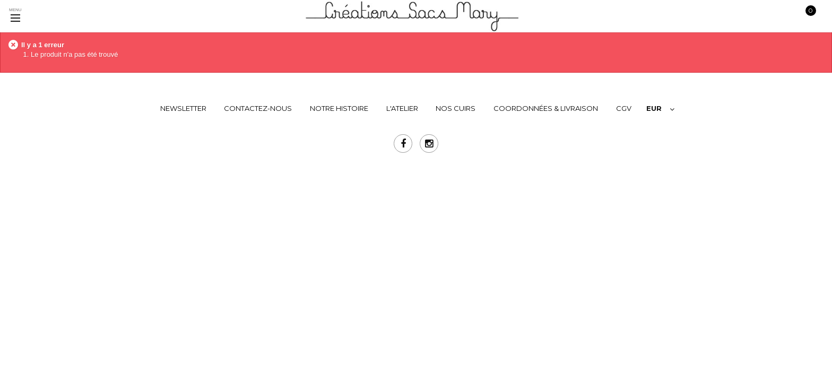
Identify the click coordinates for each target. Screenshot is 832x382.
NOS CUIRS (455, 108)
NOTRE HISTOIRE (339, 108)
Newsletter (183, 108)
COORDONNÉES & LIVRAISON (545, 108)
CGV (623, 108)
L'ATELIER (402, 108)
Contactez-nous (258, 108)
